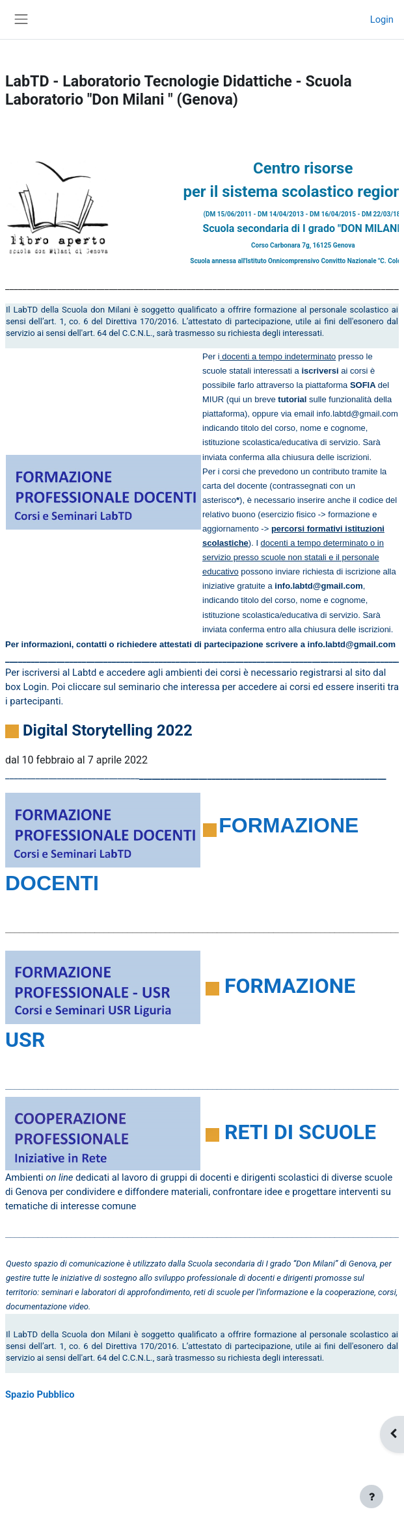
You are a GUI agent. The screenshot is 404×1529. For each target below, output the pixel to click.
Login (382, 19)
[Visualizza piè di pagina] (371, 1496)
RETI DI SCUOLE (300, 1132)
